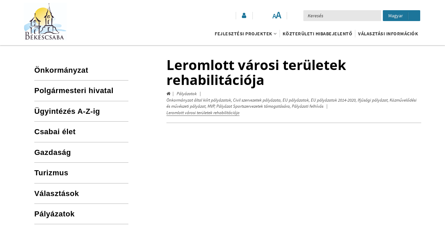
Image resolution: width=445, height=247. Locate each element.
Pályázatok (187, 93)
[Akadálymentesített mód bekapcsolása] (262, 15)
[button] (243, 16)
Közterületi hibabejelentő (318, 34)
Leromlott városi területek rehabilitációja (202, 113)
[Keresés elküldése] (373, 15)
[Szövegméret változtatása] (276, 16)
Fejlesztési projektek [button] (246, 34)
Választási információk (388, 34)
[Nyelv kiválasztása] (401, 15)
